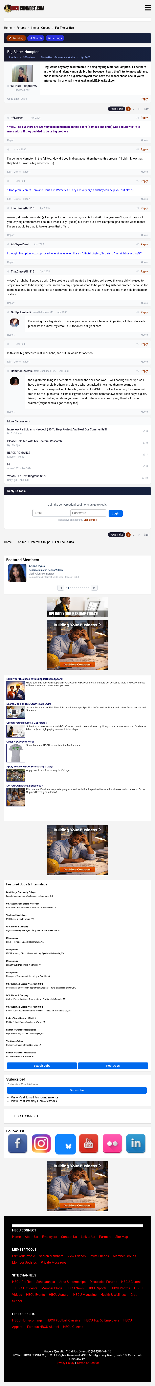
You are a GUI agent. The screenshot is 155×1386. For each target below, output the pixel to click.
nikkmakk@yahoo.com (75, 393)
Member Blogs (51, 1288)
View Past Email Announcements (34, 1097)
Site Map (121, 1237)
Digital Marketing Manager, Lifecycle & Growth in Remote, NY (33, 930)
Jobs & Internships (72, 1282)
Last (146, 109)
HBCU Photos (120, 1288)
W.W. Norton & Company (17, 927)
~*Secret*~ (18, 117)
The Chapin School (14, 1041)
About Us (31, 1237)
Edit (9, 171)
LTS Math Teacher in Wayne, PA (20, 1056)
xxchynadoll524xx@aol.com (98, 80)
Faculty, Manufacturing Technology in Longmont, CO (29, 896)
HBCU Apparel (59, 1295)
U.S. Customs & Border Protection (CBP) (24, 984)
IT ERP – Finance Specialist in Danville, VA (25, 942)
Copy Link (13, 98)
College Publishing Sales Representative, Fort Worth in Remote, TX (35, 999)
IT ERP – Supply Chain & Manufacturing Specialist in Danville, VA (35, 953)
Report (11, 140)
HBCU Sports (97, 1288)
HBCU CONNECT (26, 1116)
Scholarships (45, 1282)
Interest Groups (40, 27)
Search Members (51, 1256)
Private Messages (53, 1262)
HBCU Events (35, 1295)
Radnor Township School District (21, 1018)
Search (36, 38)
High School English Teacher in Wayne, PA (25, 1034)
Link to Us (88, 1237)
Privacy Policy (65, 1363)
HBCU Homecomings (27, 1320)
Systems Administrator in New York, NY (23, 1045)
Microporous (12, 938)
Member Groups (124, 1256)
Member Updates (24, 1262)
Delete (17, 171)
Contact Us (69, 1237)
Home (8, 27)
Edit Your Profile (23, 1256)
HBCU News (75, 1288)
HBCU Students (26, 1288)
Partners (105, 1237)
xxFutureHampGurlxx (23, 86)
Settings (55, 38)
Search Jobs (42, 1065)
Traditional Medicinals (16, 915)
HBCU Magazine (85, 1295)
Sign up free (90, 519)
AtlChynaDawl (19, 244)
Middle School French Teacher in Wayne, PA (25, 1022)
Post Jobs (113, 1065)
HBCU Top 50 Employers (101, 1320)
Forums (21, 27)
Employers (49, 1237)
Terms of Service (87, 1363)
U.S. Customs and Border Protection (22, 904)
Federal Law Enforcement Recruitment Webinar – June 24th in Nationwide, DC (41, 988)
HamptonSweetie (22, 371)
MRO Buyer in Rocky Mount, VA (20, 919)
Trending (16, 38)
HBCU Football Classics (64, 1320)
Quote (144, 140)
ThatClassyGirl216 (22, 208)
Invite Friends (99, 1256)
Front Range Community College (21, 892)
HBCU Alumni (131, 1282)
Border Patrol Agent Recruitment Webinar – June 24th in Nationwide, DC (38, 1011)
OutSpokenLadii (21, 312)
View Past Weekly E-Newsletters (34, 1101)
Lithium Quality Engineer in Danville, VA (23, 965)
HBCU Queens (73, 1327)
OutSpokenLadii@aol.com (85, 326)
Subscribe (77, 1090)
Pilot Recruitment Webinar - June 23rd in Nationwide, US (31, 908)
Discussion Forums (103, 1282)
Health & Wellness (113, 1295)
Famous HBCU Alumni (43, 1327)
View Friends (76, 1256)
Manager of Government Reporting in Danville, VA (28, 976)
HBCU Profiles (22, 1282)
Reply (144, 98)
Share (24, 98)
